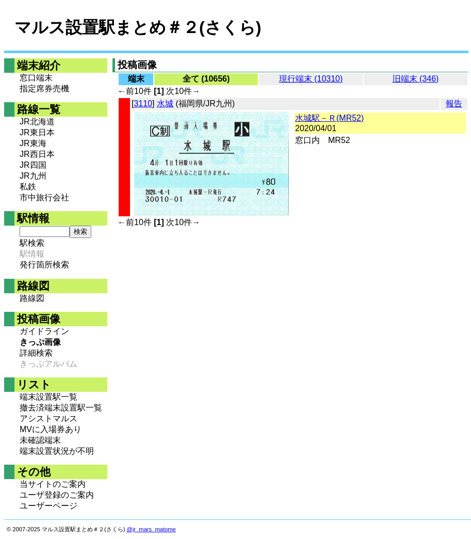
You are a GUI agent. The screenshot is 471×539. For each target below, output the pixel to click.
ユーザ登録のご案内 (57, 494)
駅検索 (32, 243)
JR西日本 (37, 154)
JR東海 (33, 143)
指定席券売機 (44, 88)
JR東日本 (37, 132)
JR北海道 (37, 121)
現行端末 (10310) (311, 78)
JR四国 (33, 165)
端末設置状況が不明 (57, 451)
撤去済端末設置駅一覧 (61, 407)
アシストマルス (48, 418)
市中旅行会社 (44, 197)
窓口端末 (36, 77)
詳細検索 (36, 352)
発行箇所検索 (44, 264)
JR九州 (33, 175)
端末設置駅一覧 (48, 396)
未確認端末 (40, 440)
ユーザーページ (48, 505)
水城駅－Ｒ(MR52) (329, 118)
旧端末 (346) (416, 78)
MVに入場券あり (51, 429)
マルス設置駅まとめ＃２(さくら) (137, 27)
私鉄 (28, 186)
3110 (143, 103)
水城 (165, 103)
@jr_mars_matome (151, 529)
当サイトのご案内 (53, 484)
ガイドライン (44, 331)
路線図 (32, 298)
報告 (454, 103)
